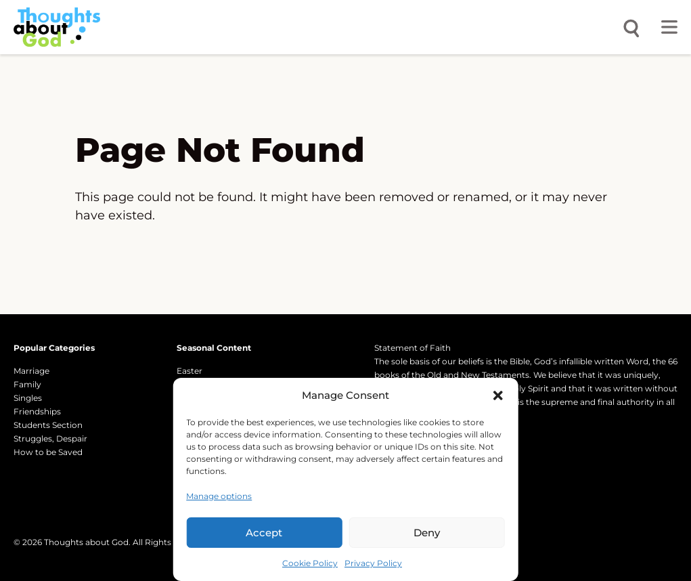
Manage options (219, 496)
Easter (189, 371)
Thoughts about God (86, 542)
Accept (264, 532)
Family (27, 384)
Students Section (48, 425)
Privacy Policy (373, 563)
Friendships (37, 411)
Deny (427, 532)
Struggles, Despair (50, 438)
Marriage (31, 371)
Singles (28, 398)
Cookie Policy (310, 563)
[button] (498, 395)
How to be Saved (48, 452)
